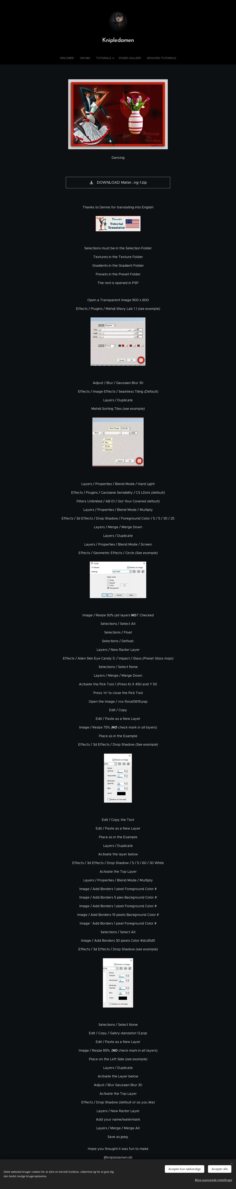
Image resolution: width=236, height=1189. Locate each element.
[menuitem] (70, 58)
